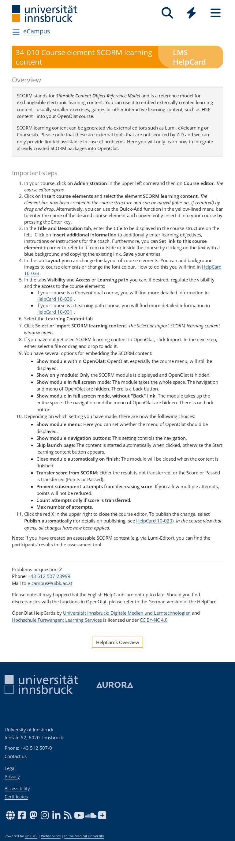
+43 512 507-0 (36, 748)
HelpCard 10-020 (154, 521)
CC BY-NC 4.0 (154, 620)
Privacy (12, 776)
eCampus (36, 31)
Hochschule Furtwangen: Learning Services (57, 620)
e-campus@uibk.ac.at (50, 583)
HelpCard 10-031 (54, 312)
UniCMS (31, 836)
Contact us (16, 756)
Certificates (16, 797)
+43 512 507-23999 (49, 576)
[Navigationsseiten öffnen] (16, 32)
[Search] (167, 13)
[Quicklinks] (191, 13)
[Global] (191, 13)
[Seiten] (215, 13)
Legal (10, 768)
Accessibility (17, 788)
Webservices (51, 836)
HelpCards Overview (117, 642)
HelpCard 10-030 (54, 299)
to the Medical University (84, 836)
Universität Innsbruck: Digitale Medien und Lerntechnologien (127, 613)
